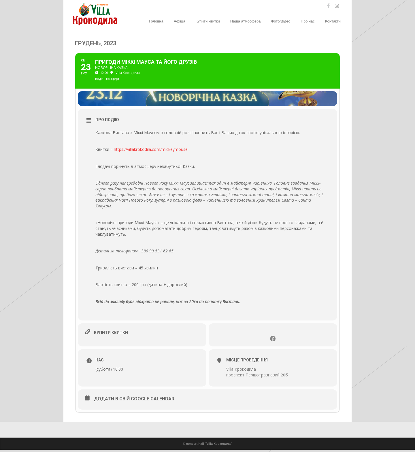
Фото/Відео (280, 21)
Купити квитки (208, 21)
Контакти (333, 21)
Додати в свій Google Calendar (134, 401)
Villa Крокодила (241, 371)
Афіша (179, 21)
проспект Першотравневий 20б (257, 377)
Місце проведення (247, 362)
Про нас (308, 21)
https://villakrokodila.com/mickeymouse (151, 151)
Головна (156, 21)
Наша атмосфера (245, 21)
